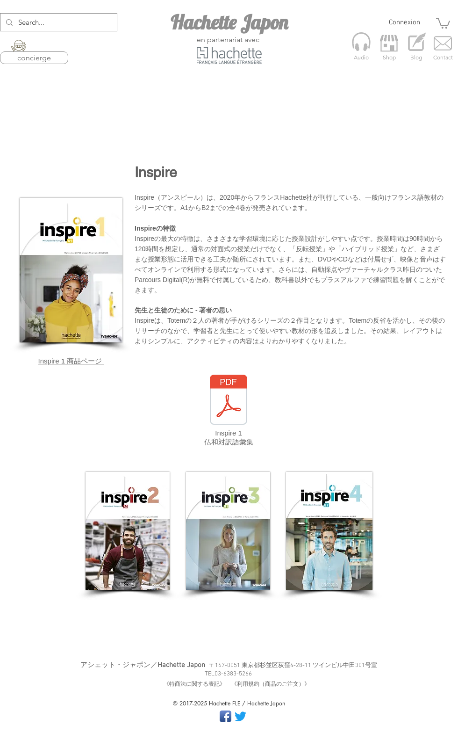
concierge (34, 57)
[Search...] (57, 22)
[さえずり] (240, 716)
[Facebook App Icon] (225, 716)
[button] (443, 23)
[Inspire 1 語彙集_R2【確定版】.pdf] (229, 401)
